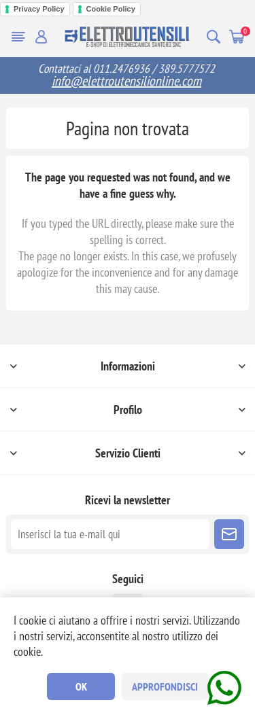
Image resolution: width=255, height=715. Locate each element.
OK (81, 686)
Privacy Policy (39, 9)
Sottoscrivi (229, 534)
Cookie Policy (110, 9)
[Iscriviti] (110, 534)
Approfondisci (165, 686)
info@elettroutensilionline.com (126, 81)
